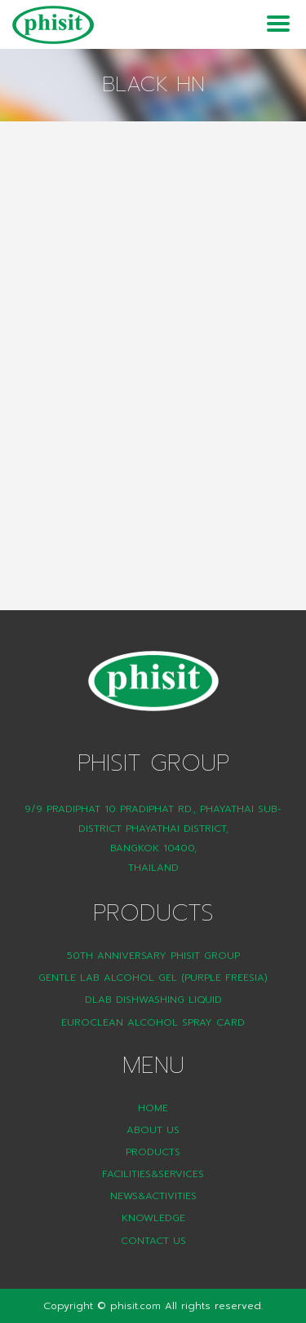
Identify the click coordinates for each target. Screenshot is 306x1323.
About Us (153, 1130)
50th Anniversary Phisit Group (153, 955)
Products (153, 1152)
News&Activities (153, 1196)
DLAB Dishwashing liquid (153, 999)
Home (153, 1108)
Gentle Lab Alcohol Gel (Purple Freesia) (153, 977)
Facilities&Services (153, 1174)
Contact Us (153, 1240)
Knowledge (153, 1218)
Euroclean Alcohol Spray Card (153, 1022)
